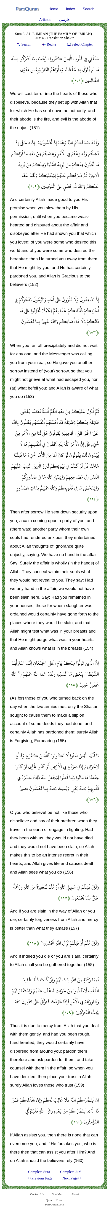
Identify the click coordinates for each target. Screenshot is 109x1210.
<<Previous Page (39, 1178)
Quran (49, 1200)
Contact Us (37, 1194)
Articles (45, 20)
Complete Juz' (70, 1172)
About (75, 1194)
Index (70, 9)
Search (88, 9)
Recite (48, 44)
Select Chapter (79, 44)
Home (53, 9)
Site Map (57, 1194)
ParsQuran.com (54, 1204)
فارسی (64, 20)
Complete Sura (39, 1172)
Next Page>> (72, 1178)
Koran (59, 1200)
